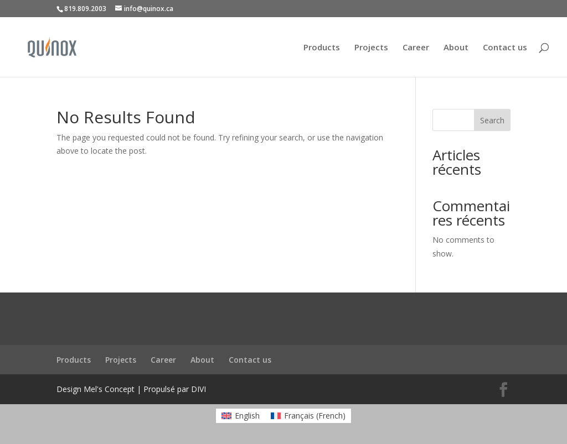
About (456, 48)
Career (416, 48)
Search (492, 120)
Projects (371, 48)
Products (321, 48)
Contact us (505, 48)
